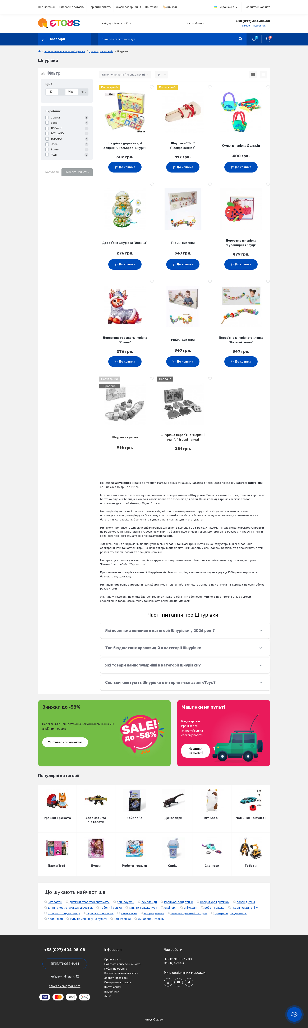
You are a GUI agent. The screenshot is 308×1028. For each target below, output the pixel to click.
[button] (115, 23)
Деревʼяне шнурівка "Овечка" (124, 243)
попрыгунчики (154, 913)
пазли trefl (55, 919)
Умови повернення (128, 7)
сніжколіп (190, 908)
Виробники (111, 991)
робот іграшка (214, 908)
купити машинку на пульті (88, 919)
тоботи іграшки (111, 908)
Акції (107, 996)
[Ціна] (52, 92)
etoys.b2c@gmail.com (65, 986)
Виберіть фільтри (77, 172)
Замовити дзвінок (254, 25)
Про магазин (46, 7)
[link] (39, 51)
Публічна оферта (115, 968)
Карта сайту (112, 987)
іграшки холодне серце (64, 913)
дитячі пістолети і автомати (89, 902)
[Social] (168, 982)
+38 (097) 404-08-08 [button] (64, 949)
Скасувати (51, 172)
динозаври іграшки (151, 919)
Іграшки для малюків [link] (101, 51)
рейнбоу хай (125, 902)
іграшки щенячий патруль (189, 913)
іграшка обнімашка (101, 913)
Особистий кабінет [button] (257, 7)
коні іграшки (122, 919)
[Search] (241, 39)
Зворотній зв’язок (116, 977)
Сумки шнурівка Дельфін (241, 145)
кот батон (55, 902)
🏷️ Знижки (169, 7)
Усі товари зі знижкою (65, 742)
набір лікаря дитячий (214, 902)
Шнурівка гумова (125, 437)
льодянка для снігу (245, 908)
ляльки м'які (129, 913)
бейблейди (149, 902)
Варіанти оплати (100, 7)
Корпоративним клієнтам (121, 973)
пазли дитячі (246, 902)
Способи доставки (71, 7)
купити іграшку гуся (143, 908)
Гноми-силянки (183, 243)
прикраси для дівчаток (231, 913)
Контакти (151, 7)
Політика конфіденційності (122, 964)
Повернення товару (117, 982)
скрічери (170, 908)
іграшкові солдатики (178, 902)
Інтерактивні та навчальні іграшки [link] (65, 51)
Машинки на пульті (195, 751)
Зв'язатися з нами (65, 964)
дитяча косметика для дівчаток (70, 908)
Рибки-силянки (183, 340)
